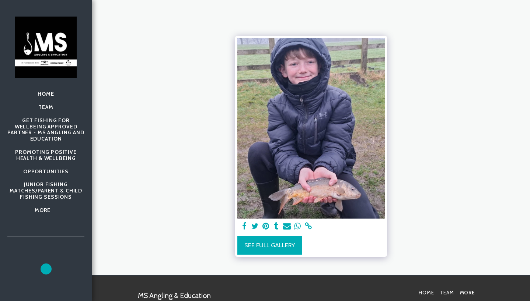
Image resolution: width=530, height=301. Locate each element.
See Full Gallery (269, 245)
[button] (46, 269)
